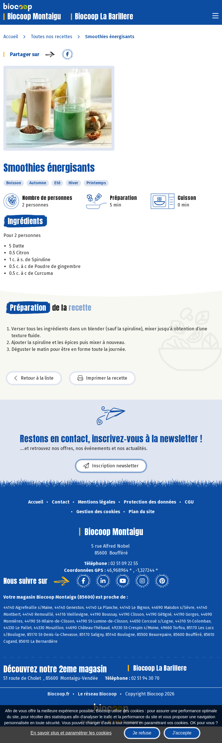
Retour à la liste (34, 378)
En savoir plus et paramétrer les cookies (71, 732)
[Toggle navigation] (215, 17)
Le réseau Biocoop (97, 694)
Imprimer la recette (102, 378)
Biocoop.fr (58, 694)
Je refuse (142, 732)
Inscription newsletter (111, 466)
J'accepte (182, 732)
